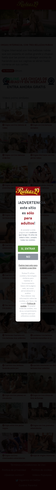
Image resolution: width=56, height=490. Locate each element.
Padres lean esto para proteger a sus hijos (28, 266)
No (28, 256)
